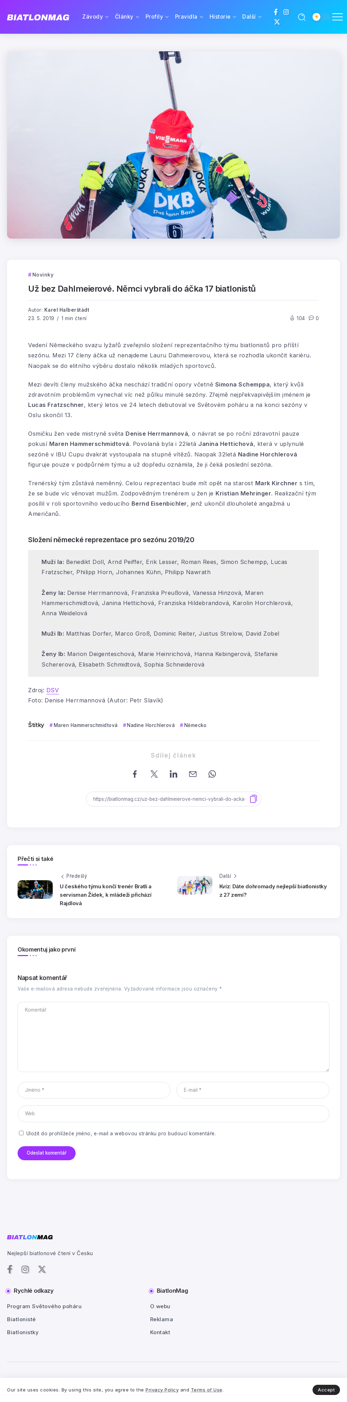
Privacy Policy (162, 1390)
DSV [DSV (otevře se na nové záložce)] (52, 690)
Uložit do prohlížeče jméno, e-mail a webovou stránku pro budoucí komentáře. (121, 1133)
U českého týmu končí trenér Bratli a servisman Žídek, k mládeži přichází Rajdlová (106, 895)
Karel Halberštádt (67, 310)
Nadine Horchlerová (151, 725)
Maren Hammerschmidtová (86, 725)
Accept (326, 1390)
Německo (195, 725)
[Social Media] (276, 12)
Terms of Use (207, 1390)
